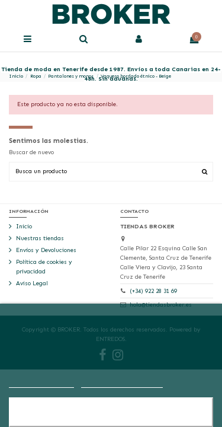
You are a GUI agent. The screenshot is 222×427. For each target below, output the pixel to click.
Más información (41, 382)
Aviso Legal (32, 283)
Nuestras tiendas (40, 238)
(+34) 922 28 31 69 (153, 291)
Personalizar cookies (122, 382)
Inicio (24, 226)
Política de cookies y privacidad (44, 267)
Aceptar (111, 412)
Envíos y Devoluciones (46, 250)
